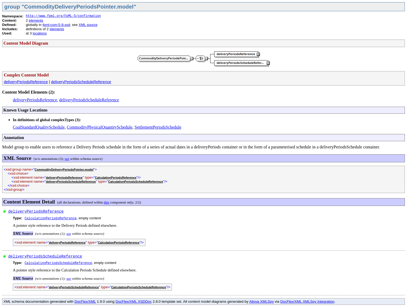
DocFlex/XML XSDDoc (134, 302)
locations (40, 33)
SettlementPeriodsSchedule (158, 127)
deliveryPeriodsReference (26, 82)
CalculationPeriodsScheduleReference (135, 181)
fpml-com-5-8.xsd (56, 25)
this (106, 202)
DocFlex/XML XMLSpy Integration (307, 302)
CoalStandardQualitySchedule (39, 127)
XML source (88, 25)
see (67, 159)
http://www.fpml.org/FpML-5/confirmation (63, 16)
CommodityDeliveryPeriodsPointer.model (63, 169)
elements (36, 20)
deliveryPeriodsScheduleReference (81, 82)
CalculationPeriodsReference (115, 177)
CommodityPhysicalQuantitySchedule (99, 127)
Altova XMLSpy (261, 302)
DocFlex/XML (85, 302)
